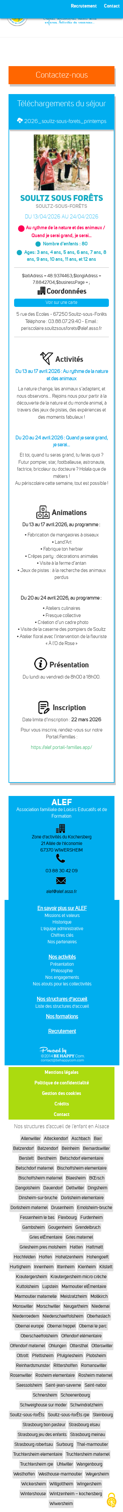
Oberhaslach (98, 1316)
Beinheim (70, 1148)
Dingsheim (97, 1188)
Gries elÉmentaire (46, 1237)
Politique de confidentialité (61, 1082)
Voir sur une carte (61, 302)
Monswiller (23, 1306)
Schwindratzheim (86, 1405)
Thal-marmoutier (92, 1444)
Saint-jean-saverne (63, 1385)
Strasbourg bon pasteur (44, 1424)
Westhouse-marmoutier (60, 1474)
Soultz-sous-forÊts (27, 1415)
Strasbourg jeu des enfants (42, 1434)
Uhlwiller (65, 1464)
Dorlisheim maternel (29, 1207)
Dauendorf (53, 1188)
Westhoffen (24, 1474)
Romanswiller (93, 1365)
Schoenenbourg (75, 1395)
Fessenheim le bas (37, 1217)
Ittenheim (65, 1267)
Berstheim (46, 1158)
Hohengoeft (98, 1257)
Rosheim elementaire (55, 1375)
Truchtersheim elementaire (37, 1454)
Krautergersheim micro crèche (79, 1276)
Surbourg (64, 1444)
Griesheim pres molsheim (43, 1247)
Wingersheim (89, 1484)
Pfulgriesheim (70, 1355)
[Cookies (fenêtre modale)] (111, 1500)
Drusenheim (62, 1207)
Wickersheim (33, 1484)
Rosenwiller (21, 1375)
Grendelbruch (87, 1227)
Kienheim (87, 1267)
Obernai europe (29, 1326)
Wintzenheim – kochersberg (76, 1494)
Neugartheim (76, 1306)
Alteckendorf (56, 1138)
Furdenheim (91, 1217)
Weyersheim (97, 1474)
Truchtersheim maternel (88, 1454)
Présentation (62, 964)
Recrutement (62, 1031)
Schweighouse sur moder (43, 1405)
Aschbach (81, 1138)
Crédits (61, 1104)
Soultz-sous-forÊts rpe (68, 1415)
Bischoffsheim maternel (40, 1178)
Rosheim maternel (95, 1375)
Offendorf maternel (27, 1346)
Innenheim (43, 1267)
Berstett (26, 1158)
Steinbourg (103, 1415)
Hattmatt (94, 1247)
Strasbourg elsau (84, 1424)
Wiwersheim (61, 1503)
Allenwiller (30, 1138)
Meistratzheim (73, 1296)
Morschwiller (48, 1306)
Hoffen (45, 1257)
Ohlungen (57, 1346)
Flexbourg (67, 1217)
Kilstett (106, 1267)
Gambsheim (33, 1227)
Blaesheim (76, 1178)
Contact (62, 1114)
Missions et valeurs (62, 915)
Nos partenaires (62, 942)
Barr (98, 1138)
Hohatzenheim (69, 1257)
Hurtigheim (20, 1267)
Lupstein (50, 1286)
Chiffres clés (62, 935)
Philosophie (62, 971)
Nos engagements (62, 977)
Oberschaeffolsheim (39, 1336)
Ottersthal (79, 1346)
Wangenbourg (89, 1464)
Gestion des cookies (61, 1093)
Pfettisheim (42, 1355)
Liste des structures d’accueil (62, 1006)
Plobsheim (96, 1355)
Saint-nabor (95, 1385)
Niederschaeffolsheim (63, 1316)
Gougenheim (60, 1227)
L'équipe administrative (62, 928)
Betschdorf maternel (34, 1168)
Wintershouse (33, 1494)
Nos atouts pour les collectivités (62, 984)
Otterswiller (102, 1346)
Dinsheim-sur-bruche (38, 1198)
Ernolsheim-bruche (94, 1207)
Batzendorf (23, 1148)
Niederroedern (25, 1316)
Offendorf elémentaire (81, 1336)
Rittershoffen (65, 1365)
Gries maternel (79, 1237)
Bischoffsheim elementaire (82, 1168)
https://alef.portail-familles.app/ (61, 747)
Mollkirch (99, 1296)
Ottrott (23, 1355)
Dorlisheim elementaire (82, 1198)
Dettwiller (75, 1188)
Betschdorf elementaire (81, 1158)
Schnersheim (45, 1395)
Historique (62, 922)
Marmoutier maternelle (36, 1296)
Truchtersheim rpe (36, 1464)
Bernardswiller (96, 1148)
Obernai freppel (61, 1326)
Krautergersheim (31, 1276)
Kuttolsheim (27, 1286)
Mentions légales (61, 1072)
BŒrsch (96, 1178)
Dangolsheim (27, 1188)
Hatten (76, 1247)
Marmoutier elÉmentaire (84, 1286)
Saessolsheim (29, 1385)
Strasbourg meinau (87, 1434)
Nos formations (62, 1016)
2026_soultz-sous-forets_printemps (65, 121)
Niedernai (101, 1306)
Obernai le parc (93, 1326)
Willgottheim (61, 1484)
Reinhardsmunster (33, 1365)
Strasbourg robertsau (33, 1444)
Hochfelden (24, 1257)
